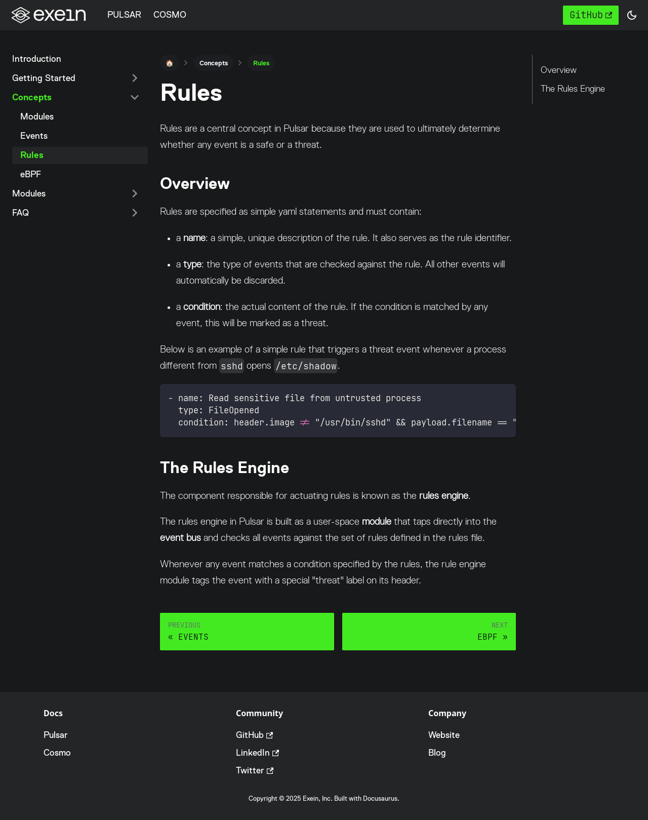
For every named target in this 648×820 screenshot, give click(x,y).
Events (34, 136)
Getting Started (43, 78)
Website (444, 735)
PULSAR (124, 15)
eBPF (30, 174)
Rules (32, 155)
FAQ (20, 213)
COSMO (169, 15)
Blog (437, 753)
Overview (559, 70)
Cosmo (57, 753)
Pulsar (56, 735)
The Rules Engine (573, 89)
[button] (632, 15)
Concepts (32, 97)
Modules (37, 116)
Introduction (36, 59)
